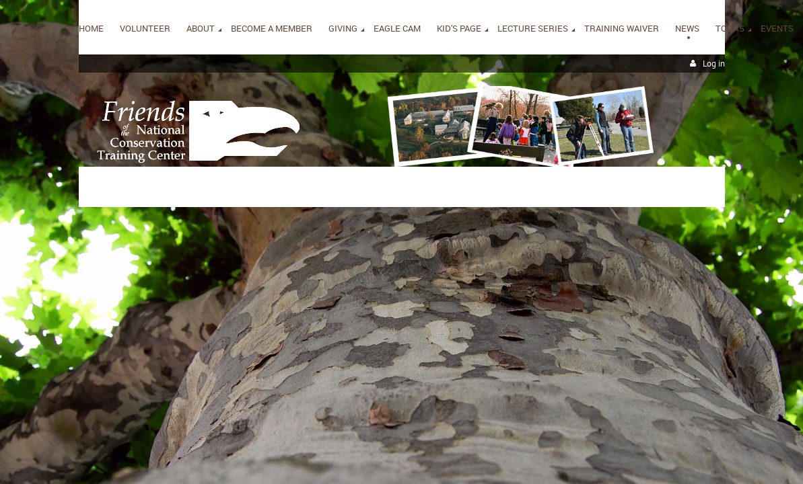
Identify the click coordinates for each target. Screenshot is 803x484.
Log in (714, 63)
